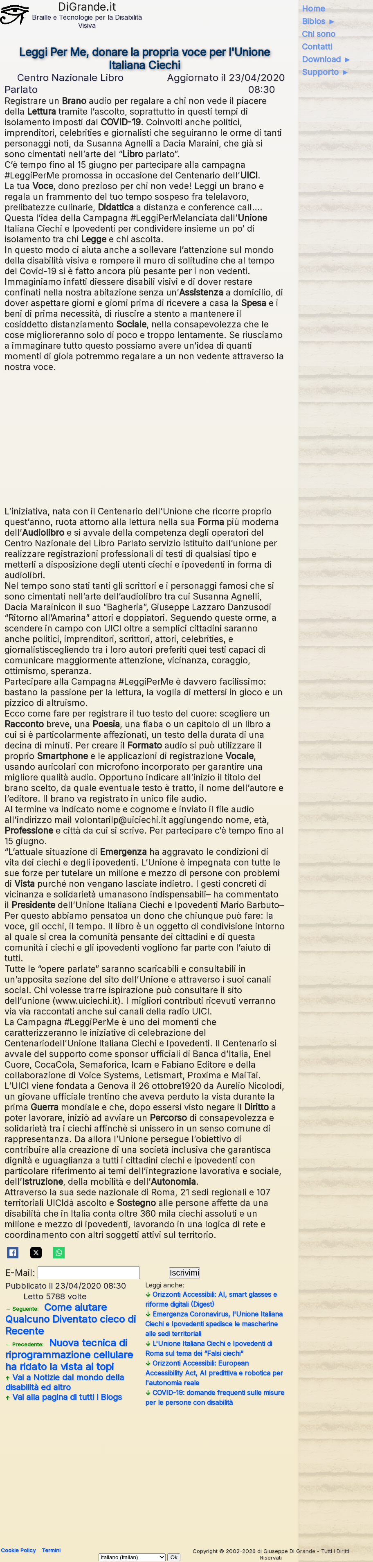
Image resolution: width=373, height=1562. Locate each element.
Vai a (64, 1382)
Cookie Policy (18, 1550)
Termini (51, 1550)
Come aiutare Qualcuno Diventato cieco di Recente (70, 1319)
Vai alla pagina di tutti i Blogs (63, 1397)
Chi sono (318, 34)
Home (313, 9)
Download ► (326, 59)
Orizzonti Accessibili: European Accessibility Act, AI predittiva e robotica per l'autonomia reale (214, 1373)
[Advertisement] (144, 438)
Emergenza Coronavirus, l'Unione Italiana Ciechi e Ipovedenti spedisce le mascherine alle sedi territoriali (214, 1324)
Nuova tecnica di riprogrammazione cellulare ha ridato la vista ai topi (69, 1355)
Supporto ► (325, 72)
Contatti (317, 47)
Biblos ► (319, 21)
